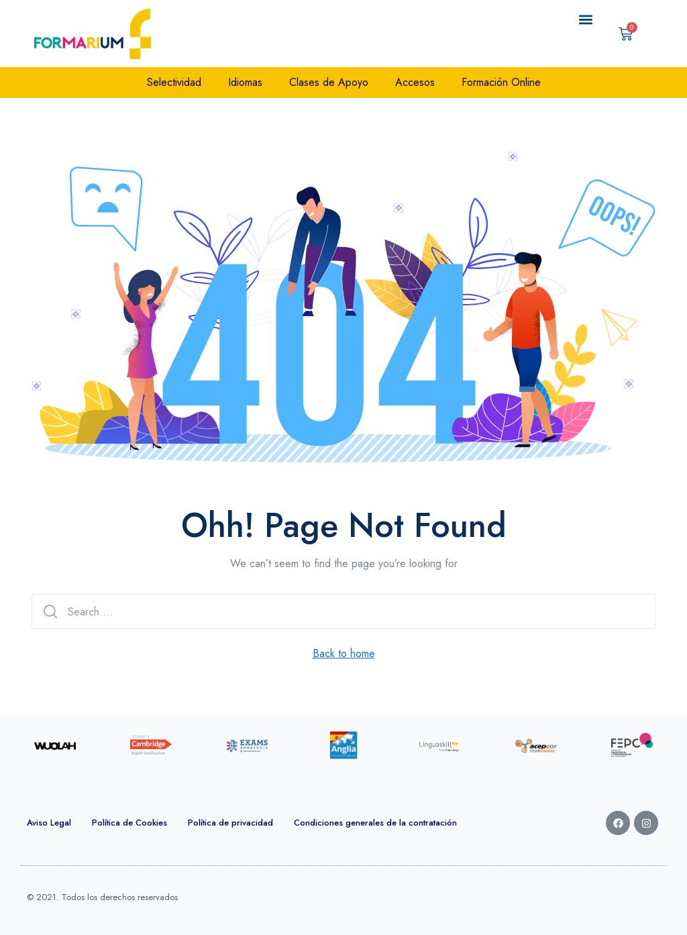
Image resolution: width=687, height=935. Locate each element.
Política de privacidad (230, 822)
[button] (586, 20)
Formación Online (501, 82)
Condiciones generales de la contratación (375, 822)
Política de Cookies (129, 822)
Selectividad (174, 82)
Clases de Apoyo (328, 82)
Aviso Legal (49, 822)
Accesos (415, 82)
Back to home (344, 653)
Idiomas (245, 82)
